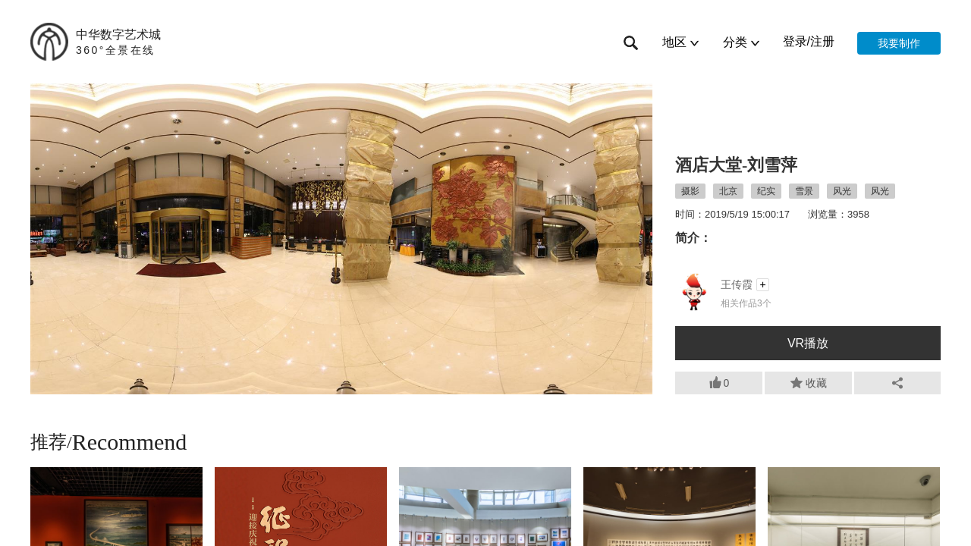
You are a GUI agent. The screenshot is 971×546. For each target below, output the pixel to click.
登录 (795, 41)
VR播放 (807, 343)
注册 (822, 41)
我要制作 (899, 43)
